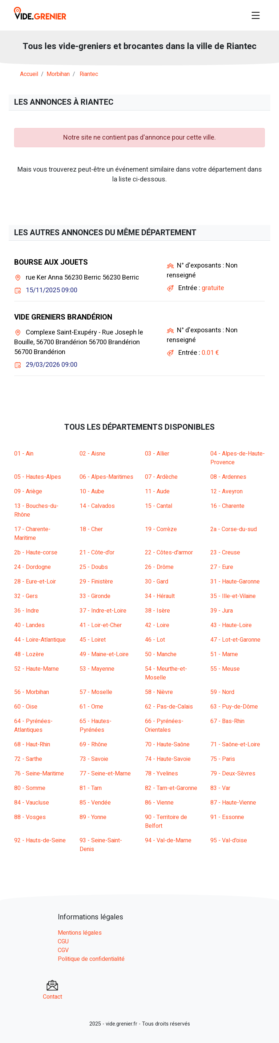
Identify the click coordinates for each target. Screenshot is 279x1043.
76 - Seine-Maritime (39, 773)
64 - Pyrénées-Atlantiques (33, 725)
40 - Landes (29, 625)
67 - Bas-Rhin (227, 721)
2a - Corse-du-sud (233, 529)
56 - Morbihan (31, 692)
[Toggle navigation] (256, 15)
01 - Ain (23, 453)
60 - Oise (25, 706)
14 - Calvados (97, 506)
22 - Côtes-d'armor (169, 552)
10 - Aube (92, 491)
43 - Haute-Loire (231, 625)
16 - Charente (227, 506)
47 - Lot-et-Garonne (235, 639)
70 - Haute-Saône (167, 744)
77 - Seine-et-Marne (105, 773)
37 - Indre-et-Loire (103, 610)
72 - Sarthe (28, 759)
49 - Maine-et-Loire (104, 654)
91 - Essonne (227, 817)
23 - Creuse (225, 552)
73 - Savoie (94, 759)
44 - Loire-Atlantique (40, 639)
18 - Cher (91, 529)
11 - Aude (157, 491)
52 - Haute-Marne (36, 669)
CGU (63, 941)
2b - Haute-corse (35, 552)
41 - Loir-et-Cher (101, 625)
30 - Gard (156, 581)
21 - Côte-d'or (97, 552)
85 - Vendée (95, 802)
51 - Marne (224, 654)
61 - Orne (91, 706)
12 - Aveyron (226, 491)
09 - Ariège (28, 491)
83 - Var (220, 788)
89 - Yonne (93, 817)
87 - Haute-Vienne (233, 802)
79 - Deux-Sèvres (232, 773)
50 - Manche (161, 654)
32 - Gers (26, 596)
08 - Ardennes (228, 477)
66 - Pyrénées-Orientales (164, 725)
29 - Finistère (96, 581)
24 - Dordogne (32, 567)
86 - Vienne (159, 802)
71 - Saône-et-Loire (235, 744)
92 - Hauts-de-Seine (40, 840)
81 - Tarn (91, 788)
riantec (89, 74)
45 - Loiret (93, 639)
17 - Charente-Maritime (32, 533)
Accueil (29, 74)
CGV (63, 950)
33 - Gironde (95, 596)
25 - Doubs (94, 567)
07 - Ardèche (161, 477)
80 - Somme (29, 788)
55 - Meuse (225, 669)
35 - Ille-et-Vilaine (233, 596)
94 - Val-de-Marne (168, 840)
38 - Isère (157, 610)
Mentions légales (80, 932)
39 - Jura (221, 610)
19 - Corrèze (161, 529)
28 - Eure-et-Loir (35, 581)
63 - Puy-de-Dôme (234, 706)
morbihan (58, 74)
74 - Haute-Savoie (168, 759)
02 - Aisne (92, 453)
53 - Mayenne (97, 669)
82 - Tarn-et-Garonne (171, 788)
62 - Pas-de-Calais (169, 706)
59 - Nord (222, 692)
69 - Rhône (93, 744)
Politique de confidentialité (91, 959)
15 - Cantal (158, 506)
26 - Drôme (159, 567)
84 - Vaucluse (31, 802)
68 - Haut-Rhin (32, 744)
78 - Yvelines (161, 773)
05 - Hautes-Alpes (37, 477)
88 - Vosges (30, 817)
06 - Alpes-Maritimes (106, 477)
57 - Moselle (96, 692)
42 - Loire (157, 625)
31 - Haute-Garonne (235, 581)
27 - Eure (221, 567)
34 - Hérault (160, 596)
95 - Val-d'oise (228, 840)
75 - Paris (222, 759)
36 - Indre (26, 610)
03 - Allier (157, 453)
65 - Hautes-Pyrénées (96, 725)
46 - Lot (155, 639)
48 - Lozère (29, 654)
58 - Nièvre (159, 692)
